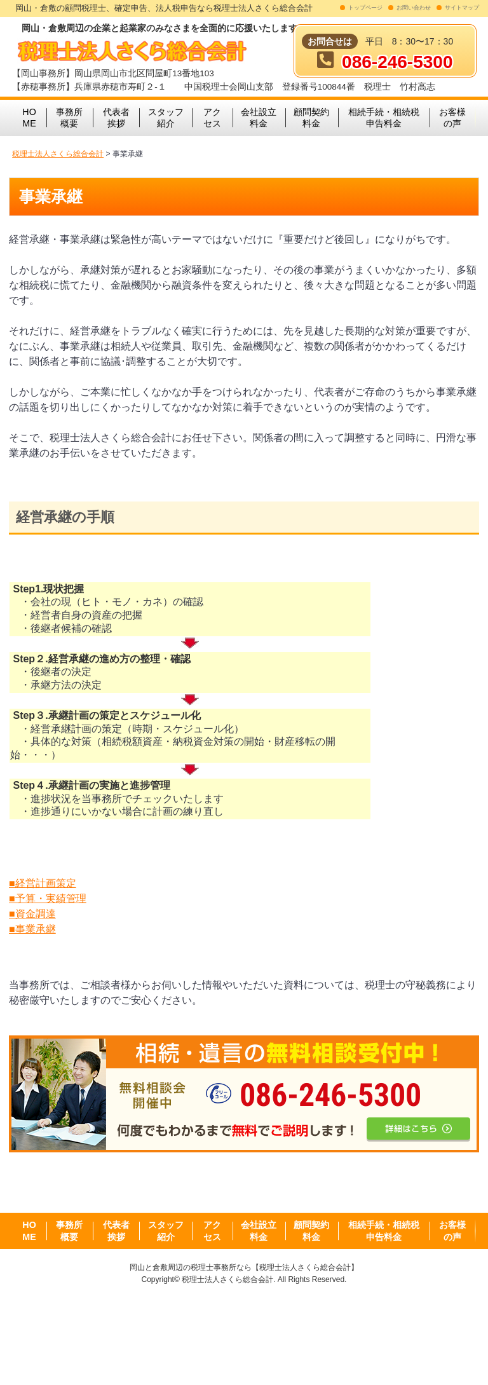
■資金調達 (32, 913)
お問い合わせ (413, 7)
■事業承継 (32, 929)
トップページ (365, 7)
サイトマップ (462, 7)
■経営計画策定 (42, 883)
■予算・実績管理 (47, 898)
